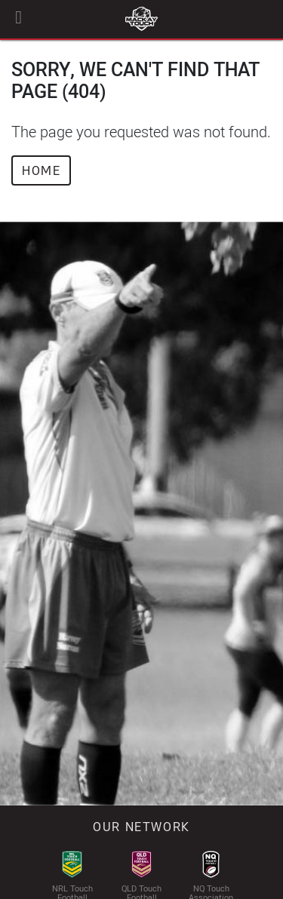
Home (41, 170)
